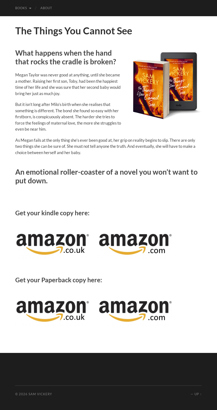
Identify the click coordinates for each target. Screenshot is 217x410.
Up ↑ (198, 394)
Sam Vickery (40, 394)
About (46, 8)
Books (21, 8)
